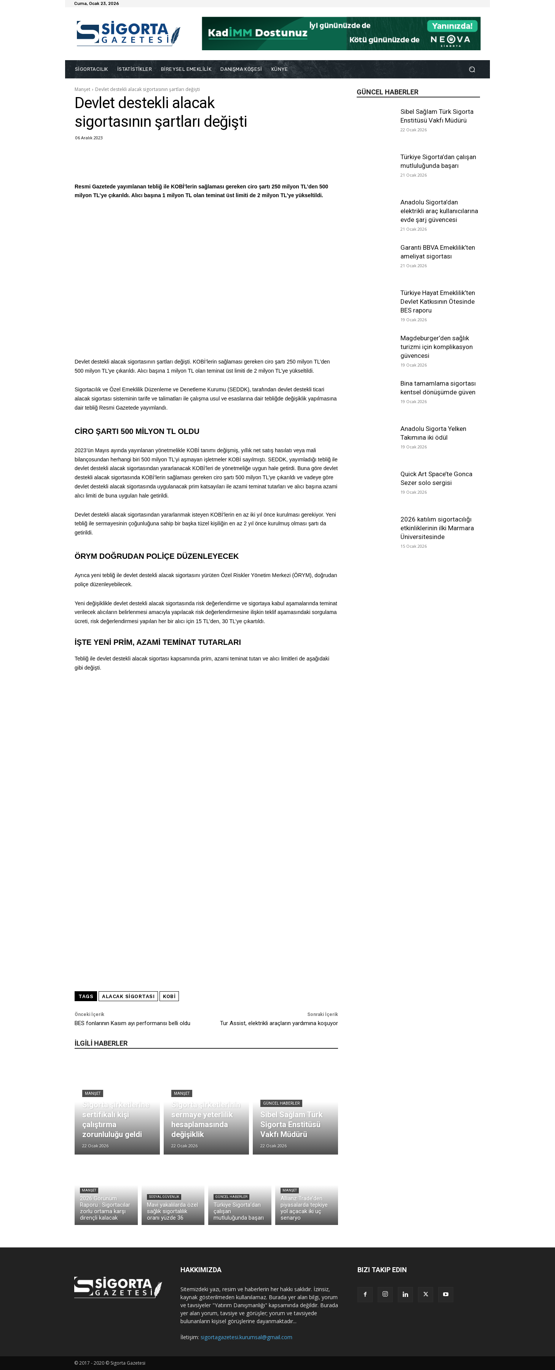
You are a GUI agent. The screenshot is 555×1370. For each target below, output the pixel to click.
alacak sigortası (128, 996)
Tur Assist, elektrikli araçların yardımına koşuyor (279, 1023)
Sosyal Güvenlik (164, 1197)
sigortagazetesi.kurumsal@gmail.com (246, 1337)
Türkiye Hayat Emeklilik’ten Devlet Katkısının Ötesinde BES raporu (437, 301)
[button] (472, 69)
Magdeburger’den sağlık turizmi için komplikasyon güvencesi (436, 346)
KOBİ (169, 996)
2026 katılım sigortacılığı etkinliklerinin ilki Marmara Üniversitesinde (437, 528)
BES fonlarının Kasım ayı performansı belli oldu (132, 1023)
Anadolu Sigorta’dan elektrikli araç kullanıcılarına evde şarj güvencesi (439, 210)
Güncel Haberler (281, 1103)
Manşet (82, 89)
